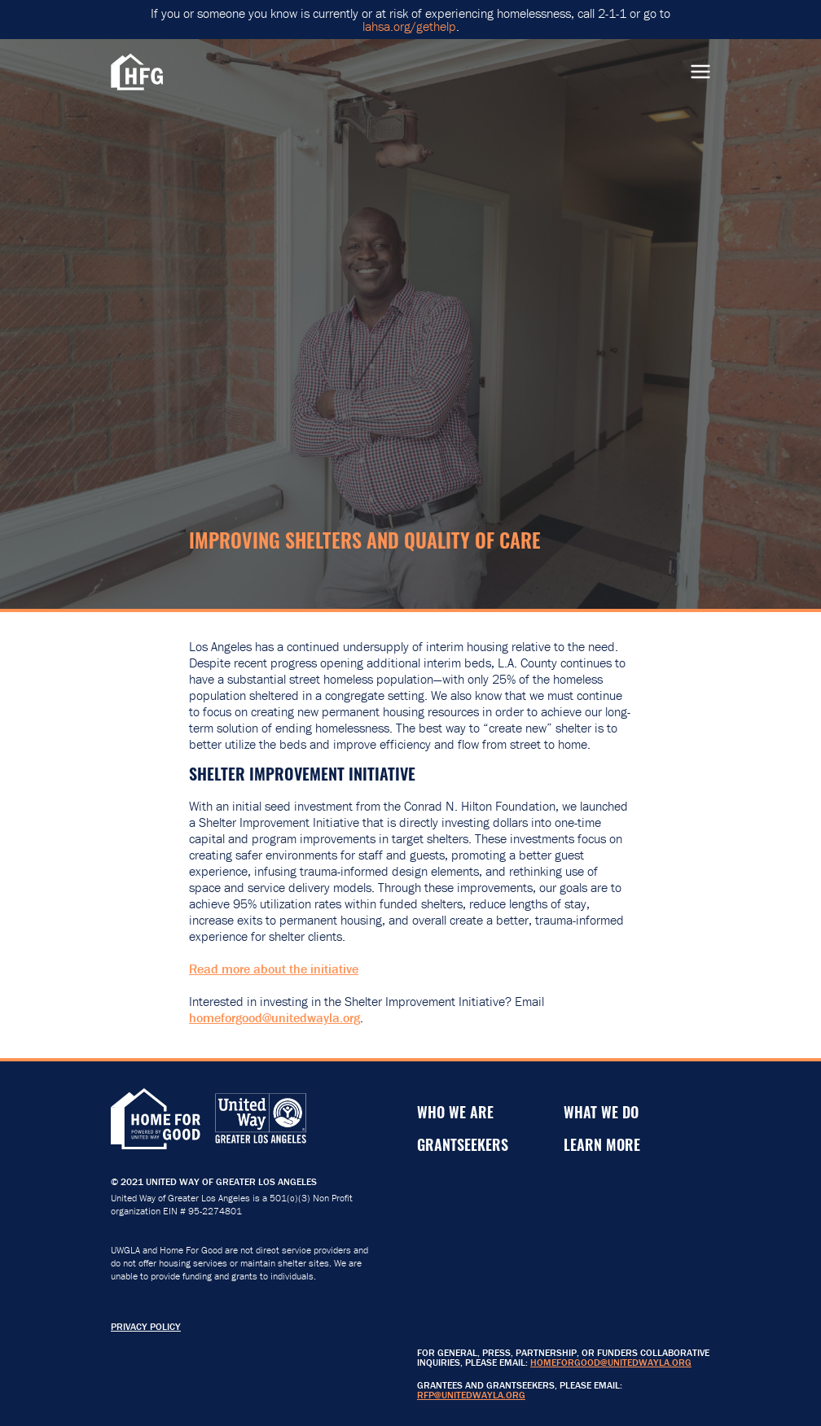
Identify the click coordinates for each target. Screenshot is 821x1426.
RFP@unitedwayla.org (471, 1395)
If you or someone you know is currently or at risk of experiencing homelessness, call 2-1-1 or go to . (410, 20)
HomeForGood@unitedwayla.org (610, 1362)
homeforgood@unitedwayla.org (274, 1017)
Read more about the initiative (273, 968)
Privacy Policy (146, 1326)
